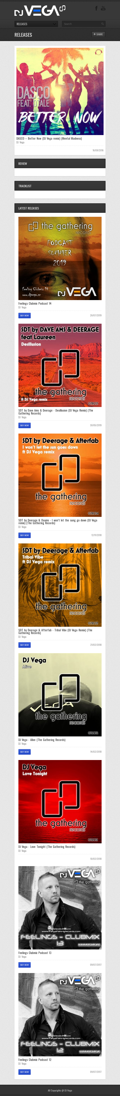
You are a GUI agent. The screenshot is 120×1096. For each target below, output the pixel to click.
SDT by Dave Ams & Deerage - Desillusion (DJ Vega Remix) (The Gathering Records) (55, 411)
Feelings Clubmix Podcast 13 (34, 953)
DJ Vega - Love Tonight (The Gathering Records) (46, 847)
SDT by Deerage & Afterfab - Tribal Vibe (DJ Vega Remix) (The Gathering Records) (55, 631)
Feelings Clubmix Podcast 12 (34, 1060)
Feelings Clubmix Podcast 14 (34, 303)
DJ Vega (20, 142)
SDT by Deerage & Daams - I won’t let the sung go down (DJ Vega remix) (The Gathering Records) (57, 521)
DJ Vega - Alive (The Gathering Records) (41, 740)
